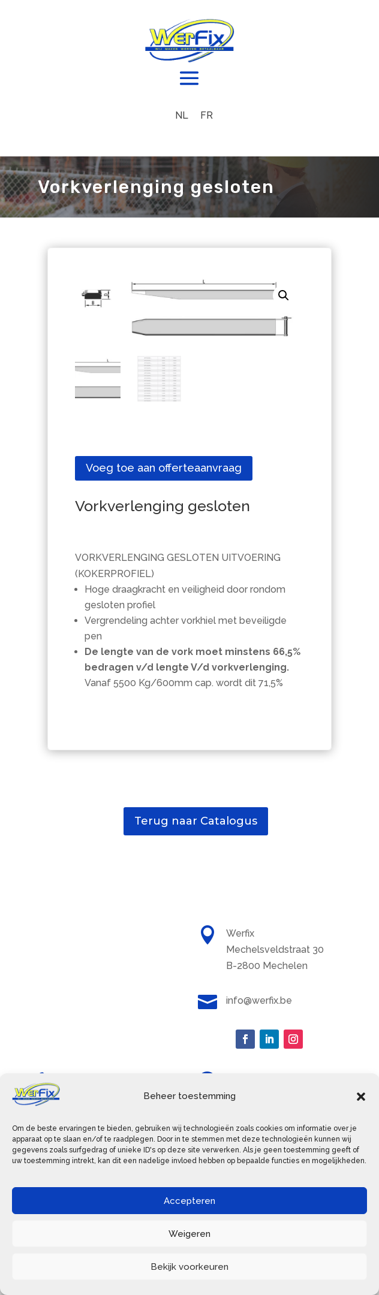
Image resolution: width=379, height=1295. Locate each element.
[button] (361, 1097)
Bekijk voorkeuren (189, 1266)
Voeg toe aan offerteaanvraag (164, 467)
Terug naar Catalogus (195, 821)
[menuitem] (181, 115)
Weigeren (189, 1233)
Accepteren (189, 1201)
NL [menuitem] (181, 115)
